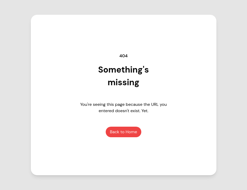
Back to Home (123, 132)
